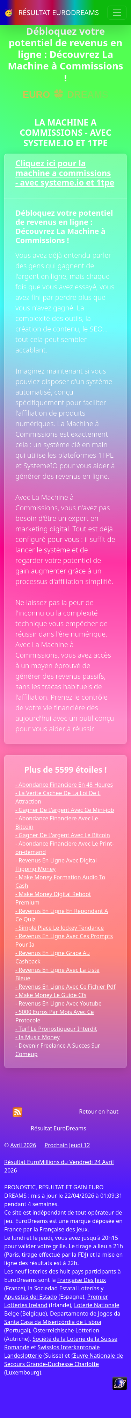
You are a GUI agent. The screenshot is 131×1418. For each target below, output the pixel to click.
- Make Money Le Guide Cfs (50, 995)
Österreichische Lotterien (66, 1330)
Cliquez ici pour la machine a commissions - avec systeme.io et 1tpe (64, 172)
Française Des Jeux (81, 1280)
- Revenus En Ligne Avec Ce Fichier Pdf (65, 986)
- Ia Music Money (37, 1037)
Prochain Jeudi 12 (67, 1145)
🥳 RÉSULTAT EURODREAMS (51, 12)
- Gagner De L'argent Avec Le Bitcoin (62, 835)
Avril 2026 (23, 1145)
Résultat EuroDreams (58, 1128)
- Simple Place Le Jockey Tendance (59, 928)
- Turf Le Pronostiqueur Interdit (56, 1029)
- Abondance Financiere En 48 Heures (64, 784)
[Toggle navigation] (117, 13)
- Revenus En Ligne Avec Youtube (58, 1003)
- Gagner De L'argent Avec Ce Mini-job (64, 810)
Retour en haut (98, 1111)
